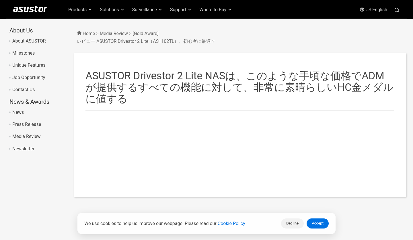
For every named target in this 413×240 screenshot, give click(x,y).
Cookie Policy (232, 223)
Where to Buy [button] (215, 9)
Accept (318, 223)
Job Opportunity (28, 77)
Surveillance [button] (147, 9)
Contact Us (23, 89)
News (18, 112)
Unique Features (28, 65)
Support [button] (181, 9)
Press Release (26, 124)
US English (373, 9)
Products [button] (80, 9)
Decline (292, 223)
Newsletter (23, 148)
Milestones (23, 53)
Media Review (26, 136)
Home (89, 33)
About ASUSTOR (29, 41)
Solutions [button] (112, 9)
